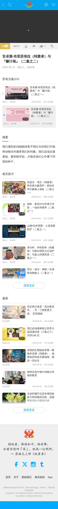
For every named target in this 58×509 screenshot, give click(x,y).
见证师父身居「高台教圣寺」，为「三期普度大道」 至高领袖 (40, 310)
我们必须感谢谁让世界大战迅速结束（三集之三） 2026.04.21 (40, 332)
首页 (8, 477)
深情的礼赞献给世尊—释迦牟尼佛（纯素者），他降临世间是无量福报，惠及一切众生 (40, 355)
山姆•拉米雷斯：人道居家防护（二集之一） (41, 227)
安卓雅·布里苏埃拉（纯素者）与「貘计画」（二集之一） (42, 91)
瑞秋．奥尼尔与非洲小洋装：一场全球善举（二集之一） (40, 207)
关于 (16, 477)
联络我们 (27, 477)
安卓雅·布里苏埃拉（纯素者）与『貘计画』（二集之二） (42, 112)
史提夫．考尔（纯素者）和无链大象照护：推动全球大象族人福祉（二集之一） (40, 187)
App (50, 477)
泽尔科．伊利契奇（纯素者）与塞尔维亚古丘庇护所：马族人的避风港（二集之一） (40, 252)
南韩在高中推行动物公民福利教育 (40, 374)
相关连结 (40, 477)
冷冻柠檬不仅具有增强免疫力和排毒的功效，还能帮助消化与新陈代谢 (40, 397)
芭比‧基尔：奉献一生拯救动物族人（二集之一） (40, 271)
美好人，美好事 (26, 67)
